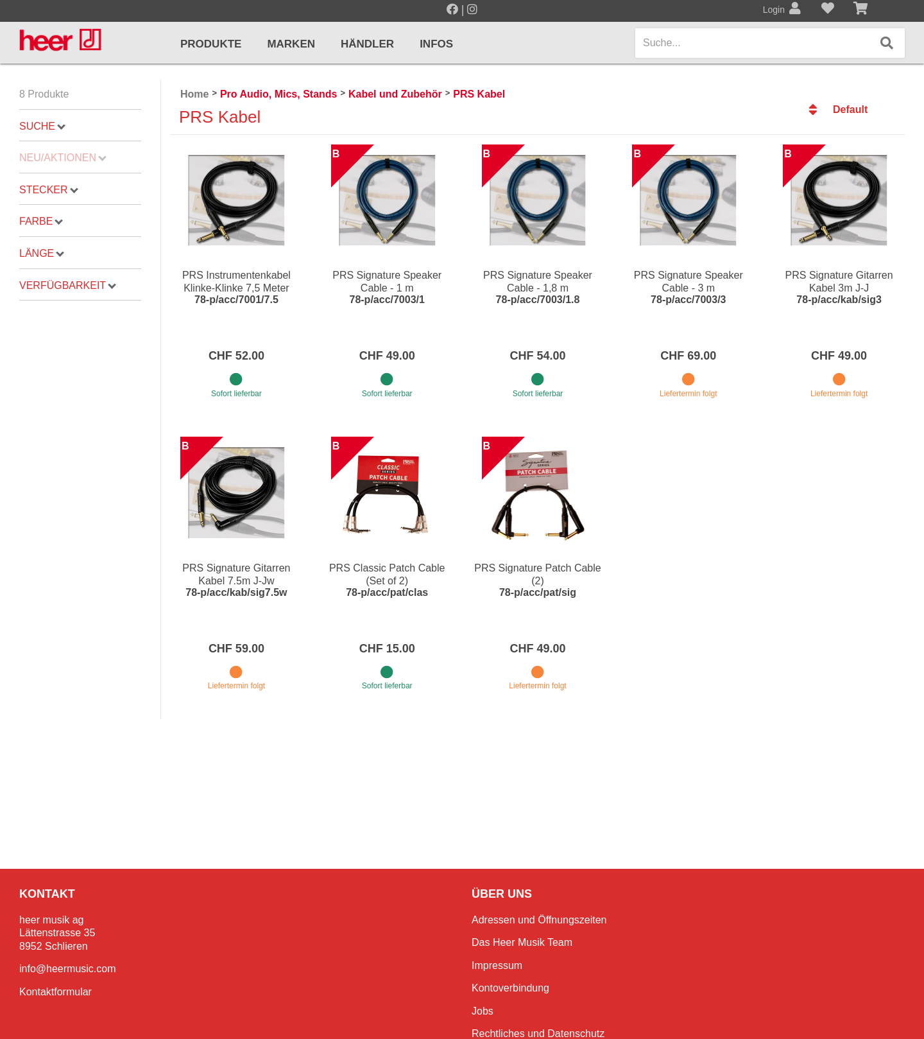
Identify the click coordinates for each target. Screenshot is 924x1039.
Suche (42, 126)
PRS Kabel (479, 94)
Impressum (497, 965)
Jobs (482, 1011)
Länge (41, 253)
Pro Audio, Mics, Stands (279, 94)
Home (194, 94)
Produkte (210, 44)
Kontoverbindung (510, 987)
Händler (367, 44)
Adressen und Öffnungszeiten (539, 919)
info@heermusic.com (67, 968)
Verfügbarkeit (67, 285)
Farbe (41, 221)
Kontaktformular (55, 991)
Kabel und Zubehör (395, 94)
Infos (436, 44)
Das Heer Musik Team (522, 942)
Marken (291, 44)
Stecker (48, 189)
